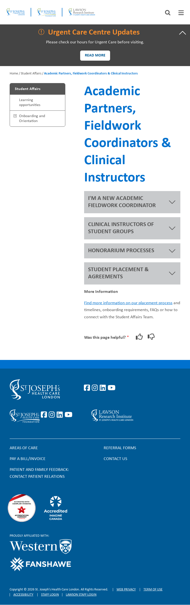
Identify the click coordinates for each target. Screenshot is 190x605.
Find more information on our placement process (128, 303)
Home (14, 73)
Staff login (50, 594)
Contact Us (115, 459)
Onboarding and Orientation (32, 118)
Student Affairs (31, 73)
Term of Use (153, 589)
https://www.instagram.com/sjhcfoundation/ (53, 415)
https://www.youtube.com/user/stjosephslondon (112, 388)
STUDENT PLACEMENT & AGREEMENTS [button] (118, 273)
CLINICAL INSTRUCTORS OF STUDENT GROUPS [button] (121, 228)
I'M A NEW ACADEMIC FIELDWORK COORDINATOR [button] (122, 202)
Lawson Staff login (81, 594)
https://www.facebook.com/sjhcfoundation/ (45, 415)
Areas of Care (24, 448)
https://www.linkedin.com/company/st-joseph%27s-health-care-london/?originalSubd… (104, 388)
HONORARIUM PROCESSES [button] (121, 251)
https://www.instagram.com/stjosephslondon (96, 388)
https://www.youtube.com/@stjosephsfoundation (68, 415)
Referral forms (120, 448)
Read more (95, 55)
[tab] (181, 13)
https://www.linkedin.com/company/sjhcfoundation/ (61, 415)
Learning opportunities (29, 102)
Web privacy (126, 589)
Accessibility (23, 594)
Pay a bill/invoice (28, 459)
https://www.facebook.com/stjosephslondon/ (88, 388)
